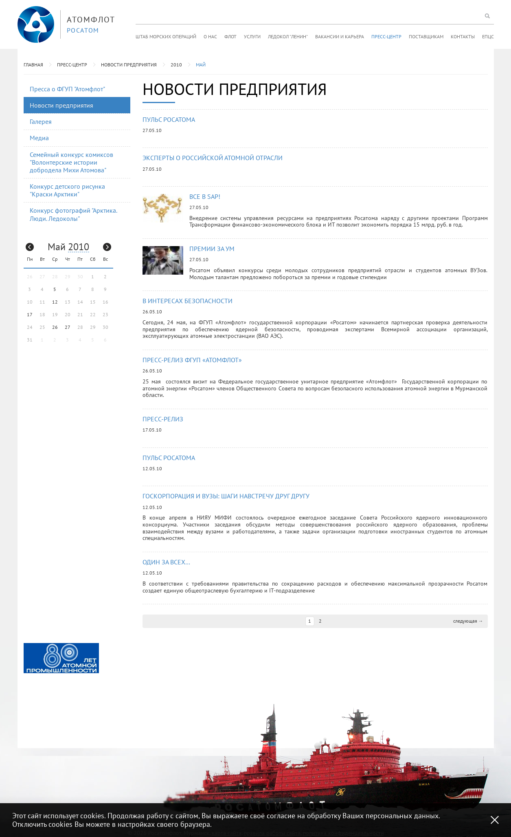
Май (201, 65)
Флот (230, 36)
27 (67, 327)
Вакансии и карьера (339, 36)
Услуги (252, 36)
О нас (210, 36)
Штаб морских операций (166, 36)
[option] (61, 658)
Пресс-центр (386, 36)
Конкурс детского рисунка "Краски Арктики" (67, 190)
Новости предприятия (129, 65)
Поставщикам (426, 36)
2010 (176, 65)
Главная (33, 65)
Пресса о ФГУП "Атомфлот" (67, 89)
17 (30, 314)
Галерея (41, 121)
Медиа (39, 138)
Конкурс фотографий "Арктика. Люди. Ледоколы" (73, 214)
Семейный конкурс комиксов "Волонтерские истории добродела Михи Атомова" (71, 162)
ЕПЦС (488, 36)
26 (55, 327)
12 (55, 302)
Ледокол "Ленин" (288, 36)
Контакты (463, 36)
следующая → (468, 621)
